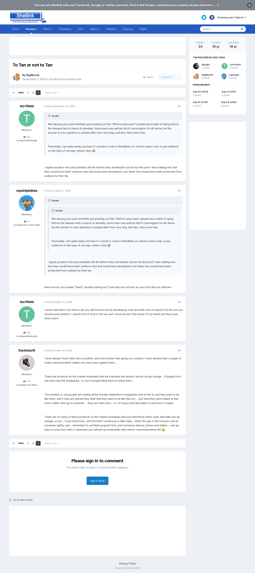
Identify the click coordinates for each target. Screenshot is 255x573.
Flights (143, 28)
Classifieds (65, 28)
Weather (111, 28)
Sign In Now (97, 480)
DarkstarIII (27, 350)
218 (26, 137)
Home (15, 28)
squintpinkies (26, 190)
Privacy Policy (127, 563)
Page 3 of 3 (51, 92)
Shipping (128, 28)
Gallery (95, 28)
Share (148, 77)
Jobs (80, 28)
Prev (21, 92)
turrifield (27, 106)
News (48, 28)
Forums (31, 30)
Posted (59, 106)
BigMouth (32, 75)
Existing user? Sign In (232, 17)
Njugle (205, 64)
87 (27, 221)
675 (26, 381)
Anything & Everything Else (65, 79)
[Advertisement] (97, 46)
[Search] (219, 29)
